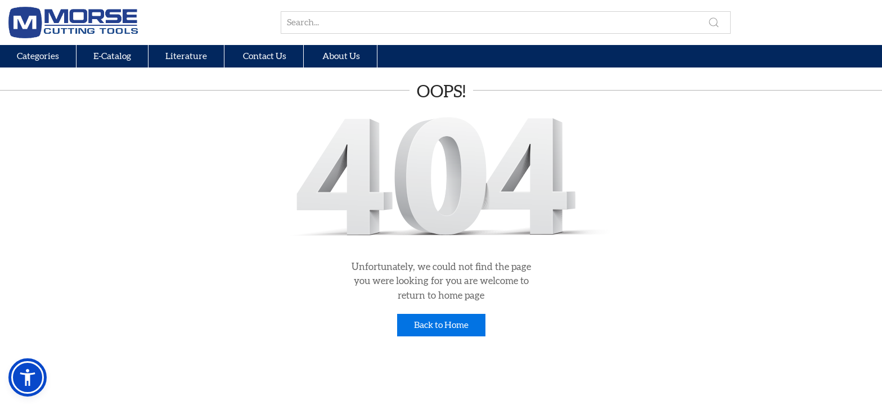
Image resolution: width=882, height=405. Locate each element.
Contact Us (263, 56)
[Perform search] (714, 22)
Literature (186, 56)
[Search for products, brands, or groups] (506, 22)
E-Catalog (112, 56)
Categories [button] (38, 56)
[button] (27, 377)
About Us (340, 56)
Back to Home (441, 325)
